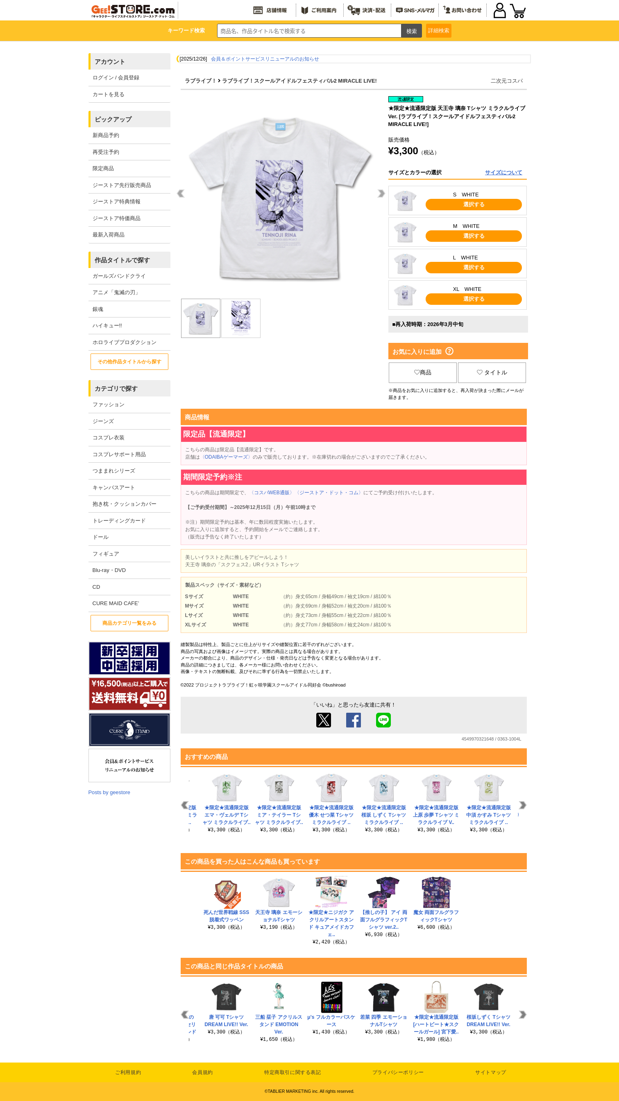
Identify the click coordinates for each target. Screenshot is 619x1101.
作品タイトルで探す (122, 260)
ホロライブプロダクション (124, 342)
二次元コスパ (507, 81)
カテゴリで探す (116, 388)
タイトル (492, 372)
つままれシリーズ (114, 471)
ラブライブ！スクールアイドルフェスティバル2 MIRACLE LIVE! (299, 81)
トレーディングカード (119, 521)
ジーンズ (103, 421)
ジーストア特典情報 (117, 201)
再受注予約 (106, 152)
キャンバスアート (114, 487)
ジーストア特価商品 (117, 218)
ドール (101, 537)
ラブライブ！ (201, 81)
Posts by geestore (109, 792)
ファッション (109, 404)
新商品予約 (106, 135)
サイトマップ (490, 1072)
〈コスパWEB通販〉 (272, 492)
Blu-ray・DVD (109, 570)
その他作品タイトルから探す (129, 362)
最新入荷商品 (109, 235)
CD (96, 587)
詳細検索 (438, 30)
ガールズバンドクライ (119, 276)
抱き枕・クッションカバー (124, 504)
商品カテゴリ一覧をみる (129, 623)
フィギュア (106, 554)
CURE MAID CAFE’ (116, 603)
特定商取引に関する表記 (292, 1072)
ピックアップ (113, 119)
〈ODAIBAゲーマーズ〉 (226, 457)
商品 (422, 372)
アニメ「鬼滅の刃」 (117, 292)
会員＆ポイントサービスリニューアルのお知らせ (265, 59)
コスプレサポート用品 (119, 454)
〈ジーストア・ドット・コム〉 (329, 492)
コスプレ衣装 (109, 438)
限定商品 (103, 168)
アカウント (110, 61)
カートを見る (109, 94)
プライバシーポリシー (398, 1072)
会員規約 (202, 1072)
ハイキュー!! (107, 325)
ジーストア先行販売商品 (122, 185)
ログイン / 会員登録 (116, 77)
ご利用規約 (128, 1072)
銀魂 (98, 309)
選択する (474, 204)
